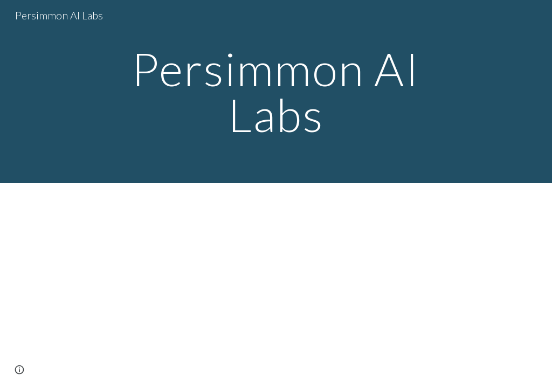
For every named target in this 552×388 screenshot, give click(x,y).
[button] (19, 369)
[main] (275, 91)
